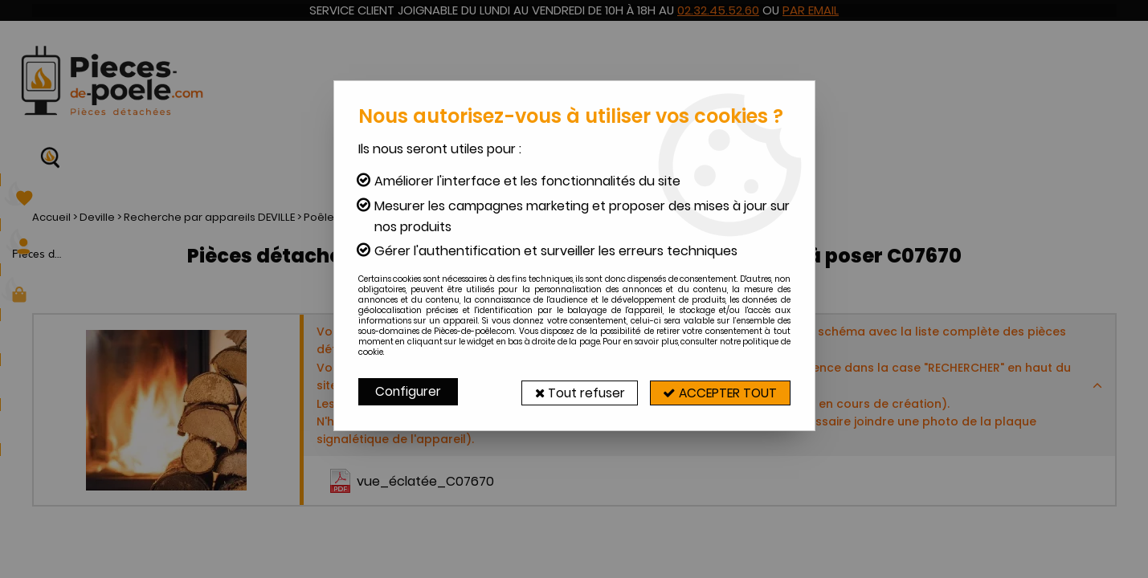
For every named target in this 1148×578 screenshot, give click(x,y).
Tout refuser (564, 391)
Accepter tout (715, 391)
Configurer (409, 391)
